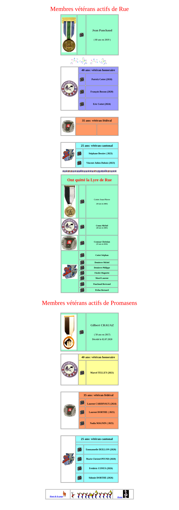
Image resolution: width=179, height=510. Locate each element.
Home (119, 497)
